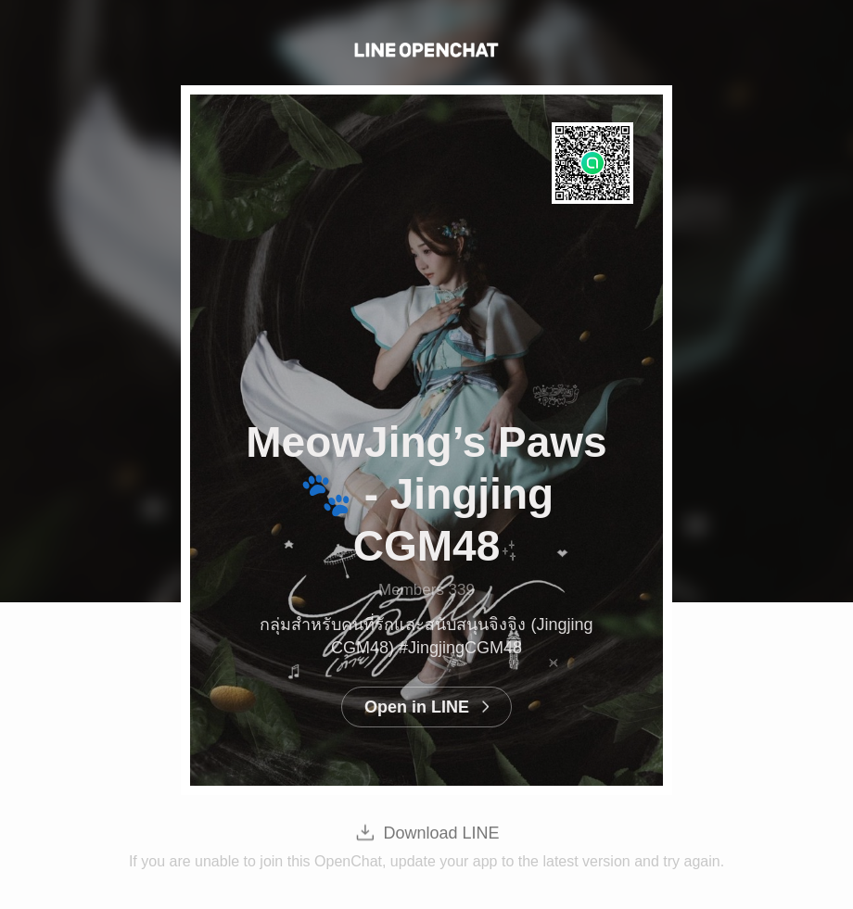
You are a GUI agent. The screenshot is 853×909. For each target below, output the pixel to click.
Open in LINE (416, 707)
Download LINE (441, 833)
